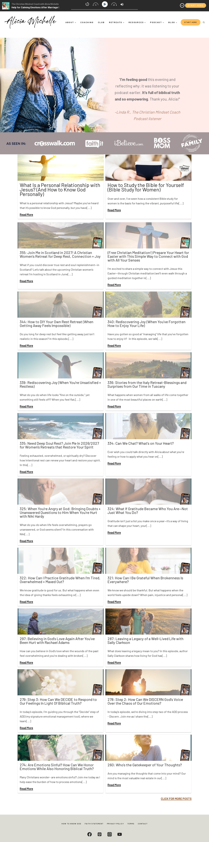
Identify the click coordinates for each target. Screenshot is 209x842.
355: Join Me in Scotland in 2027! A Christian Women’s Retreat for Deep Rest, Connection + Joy (60, 249)
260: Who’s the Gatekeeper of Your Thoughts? (145, 759)
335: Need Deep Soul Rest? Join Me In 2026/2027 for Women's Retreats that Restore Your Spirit (59, 439)
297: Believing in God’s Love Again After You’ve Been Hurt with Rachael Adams (57, 635)
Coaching (86, 22)
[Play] (105, 4)
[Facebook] (89, 834)
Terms (130, 824)
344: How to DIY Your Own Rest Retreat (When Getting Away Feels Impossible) (56, 318)
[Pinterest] (99, 834)
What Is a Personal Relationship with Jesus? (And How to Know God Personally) (57, 186)
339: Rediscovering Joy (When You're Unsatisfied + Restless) (60, 379)
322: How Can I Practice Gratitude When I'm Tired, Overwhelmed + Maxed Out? (60, 574)
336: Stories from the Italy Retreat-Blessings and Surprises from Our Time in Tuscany (147, 379)
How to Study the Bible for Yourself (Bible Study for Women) (147, 186)
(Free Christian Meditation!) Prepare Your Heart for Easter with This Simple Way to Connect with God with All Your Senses (148, 251)
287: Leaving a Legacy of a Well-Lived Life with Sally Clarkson (145, 635)
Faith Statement (94, 824)
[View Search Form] (204, 22)
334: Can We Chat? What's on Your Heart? (141, 437)
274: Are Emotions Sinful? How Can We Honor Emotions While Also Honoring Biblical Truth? (57, 761)
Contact (143, 824)
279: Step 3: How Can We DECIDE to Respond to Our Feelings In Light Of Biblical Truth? (58, 695)
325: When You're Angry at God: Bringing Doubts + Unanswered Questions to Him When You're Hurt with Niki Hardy (60, 507)
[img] (182, 5)
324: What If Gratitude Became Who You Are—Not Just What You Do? (148, 505)
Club (101, 22)
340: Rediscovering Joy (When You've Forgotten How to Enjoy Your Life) (146, 318)
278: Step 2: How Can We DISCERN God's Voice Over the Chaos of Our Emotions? (145, 695)
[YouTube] (119, 834)
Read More (26, 209)
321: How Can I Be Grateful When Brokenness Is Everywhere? (145, 574)
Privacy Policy (115, 824)
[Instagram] (109, 834)
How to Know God (71, 824)
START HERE (190, 22)
